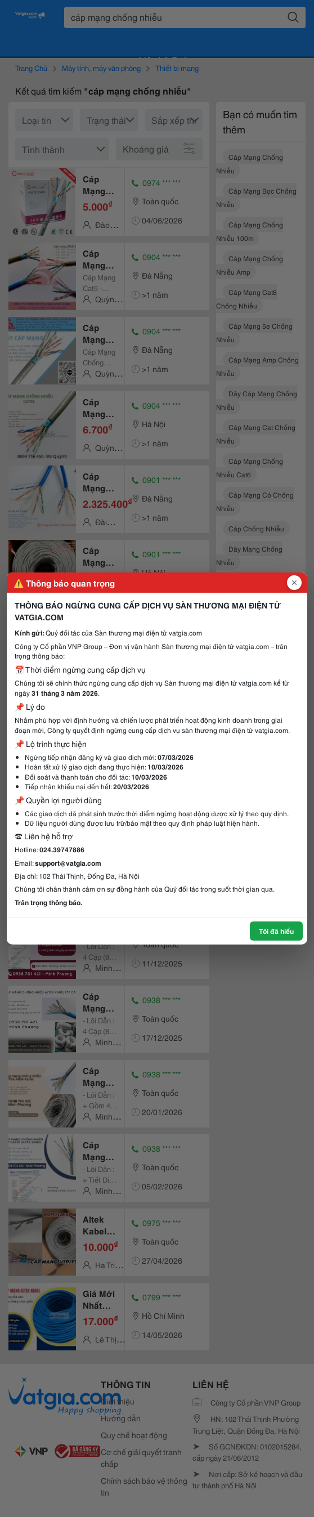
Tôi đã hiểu (276, 931)
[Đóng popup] (294, 582)
